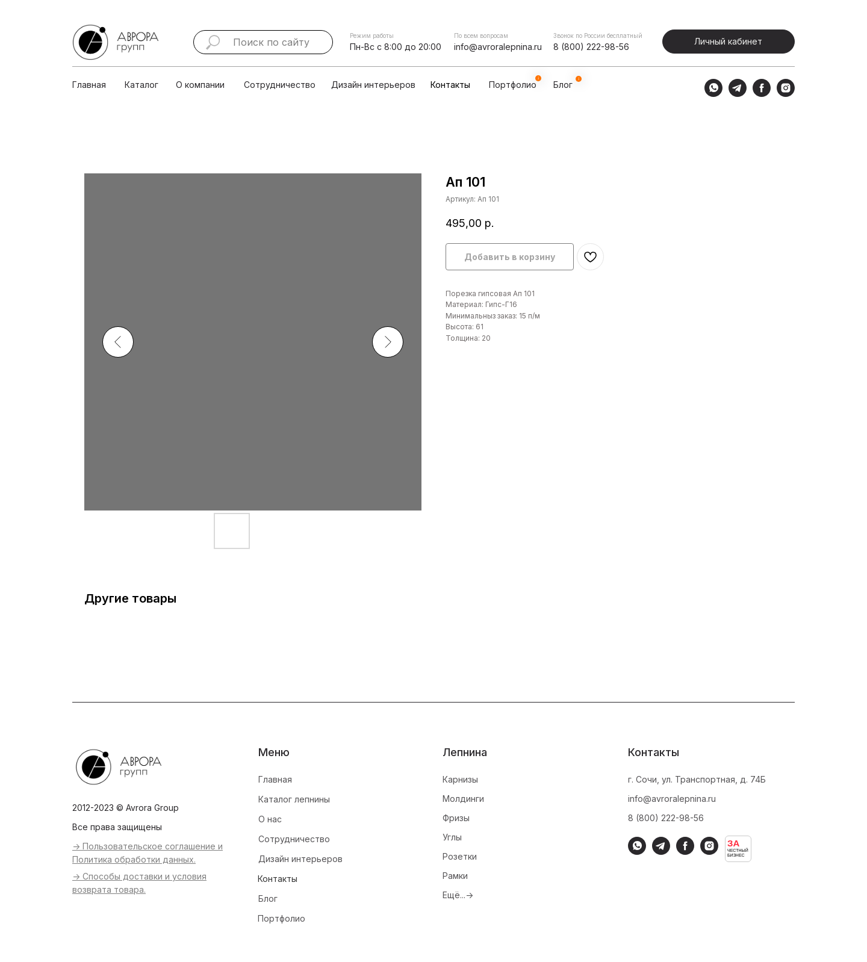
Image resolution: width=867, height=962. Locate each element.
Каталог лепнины (294, 799)
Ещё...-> (458, 895)
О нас (270, 819)
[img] (162, 84)
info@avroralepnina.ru (498, 47)
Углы (452, 837)
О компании (200, 84)
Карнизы (460, 779)
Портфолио (281, 918)
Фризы (456, 818)
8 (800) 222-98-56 (591, 47)
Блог (268, 898)
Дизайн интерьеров (373, 84)
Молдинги (463, 798)
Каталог (141, 84)
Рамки (455, 875)
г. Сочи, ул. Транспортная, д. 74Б (697, 779)
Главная (89, 84)
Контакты (450, 84)
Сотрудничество (279, 84)
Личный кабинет (728, 41)
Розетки (460, 856)
